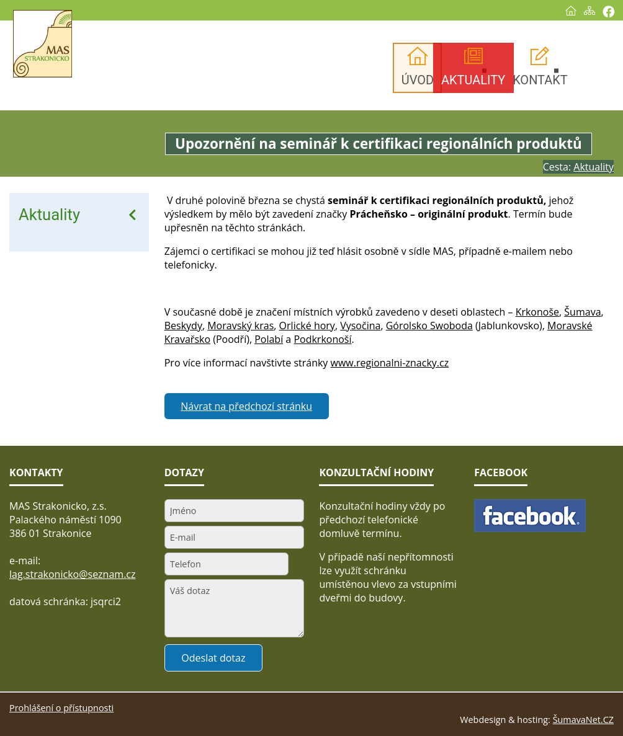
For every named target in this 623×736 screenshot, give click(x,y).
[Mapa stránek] (589, 11)
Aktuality (49, 214)
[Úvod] (570, 11)
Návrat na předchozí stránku (246, 406)
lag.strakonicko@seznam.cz (72, 574)
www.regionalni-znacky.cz (390, 363)
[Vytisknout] (608, 11)
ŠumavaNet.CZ (583, 719)
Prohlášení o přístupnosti (61, 708)
